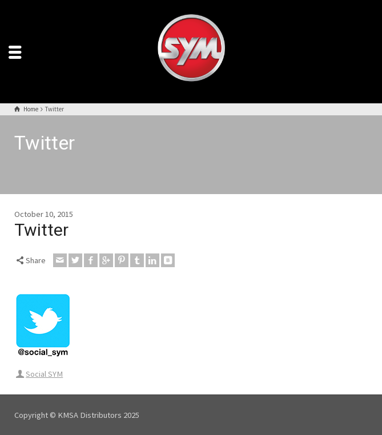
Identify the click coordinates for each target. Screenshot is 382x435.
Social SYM (44, 374)
